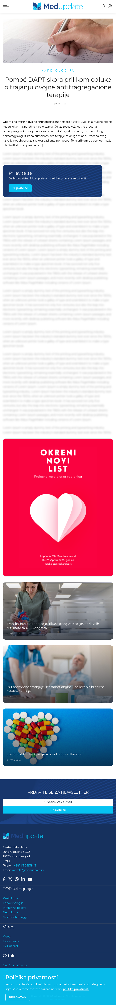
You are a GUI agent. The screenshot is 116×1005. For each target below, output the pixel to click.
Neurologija (10, 912)
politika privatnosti (76, 989)
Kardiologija (10, 898)
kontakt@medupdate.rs (28, 870)
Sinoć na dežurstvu (15, 965)
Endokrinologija (13, 903)
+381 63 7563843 (25, 865)
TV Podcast (10, 946)
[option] (58, 507)
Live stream (11, 941)
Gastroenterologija (15, 917)
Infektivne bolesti (14, 908)
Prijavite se (20, 188)
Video (6, 936)
